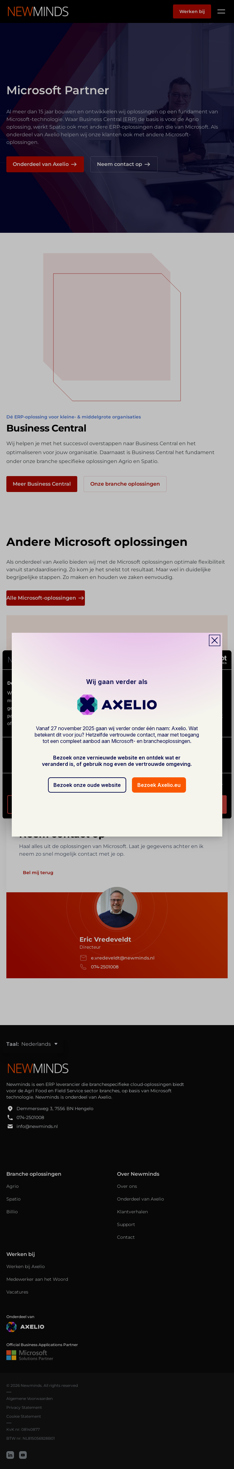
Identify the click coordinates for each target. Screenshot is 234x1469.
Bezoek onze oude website (87, 785)
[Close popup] (214, 640)
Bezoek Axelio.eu (159, 785)
